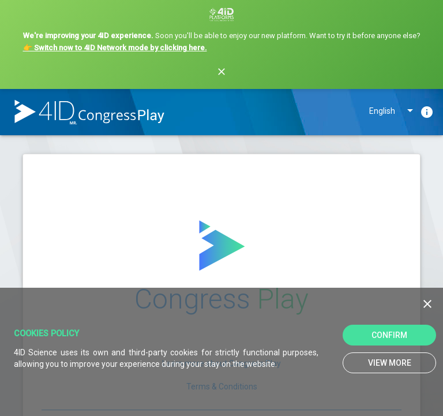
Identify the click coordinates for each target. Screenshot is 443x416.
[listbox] (392, 113)
